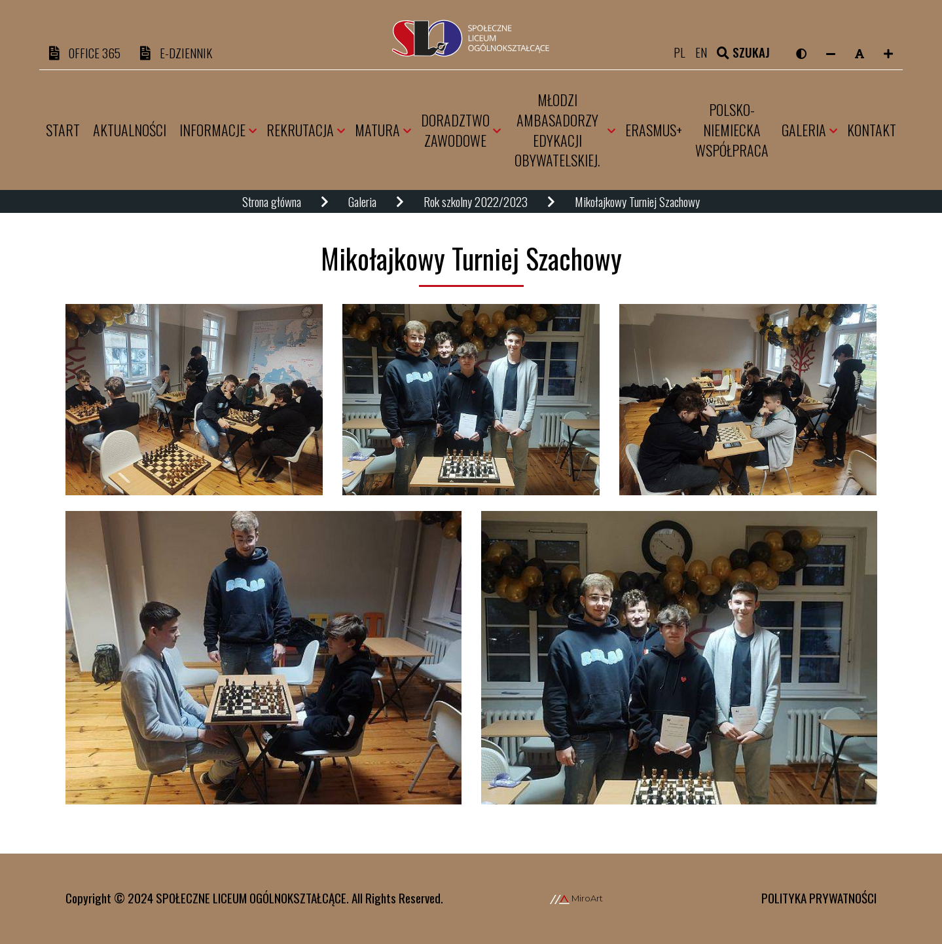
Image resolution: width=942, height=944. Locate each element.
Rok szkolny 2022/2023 (476, 202)
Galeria (362, 202)
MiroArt (576, 898)
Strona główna (271, 202)
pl (685, 53)
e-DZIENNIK (176, 53)
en (706, 53)
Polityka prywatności (819, 897)
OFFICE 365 (84, 53)
